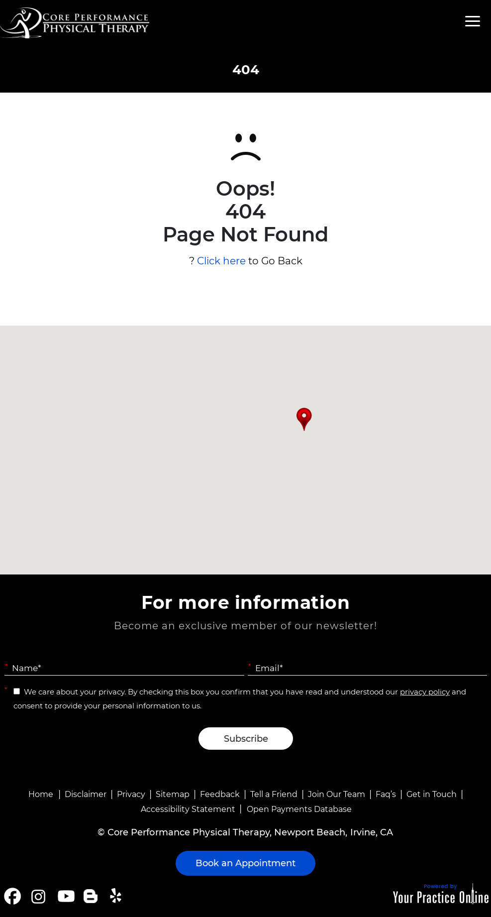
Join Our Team (336, 794)
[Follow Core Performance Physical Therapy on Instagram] (37, 896)
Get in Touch (431, 794)
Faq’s (386, 794)
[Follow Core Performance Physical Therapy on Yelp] (117, 896)
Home (40, 794)
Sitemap (173, 794)
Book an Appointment (245, 863)
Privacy (131, 794)
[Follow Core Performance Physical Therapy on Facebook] (12, 896)
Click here (221, 261)
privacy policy (425, 691)
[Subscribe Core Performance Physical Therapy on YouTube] (65, 896)
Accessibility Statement (188, 809)
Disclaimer (85, 794)
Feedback (220, 794)
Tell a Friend (273, 794)
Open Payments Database (299, 809)
